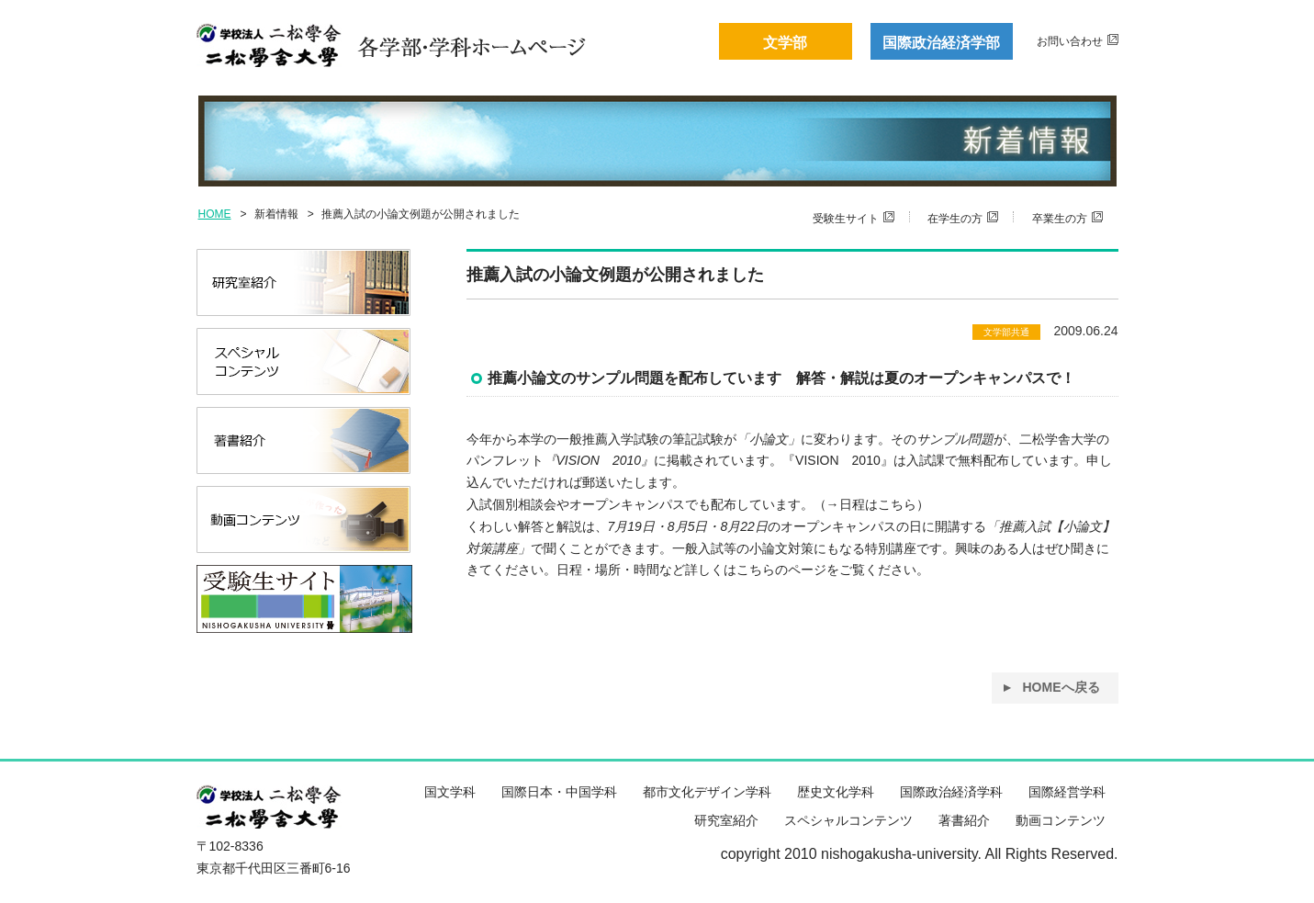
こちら (897, 504)
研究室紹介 (726, 820)
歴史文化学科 (835, 791)
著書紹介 (964, 820)
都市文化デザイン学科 (707, 791)
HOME (214, 214)
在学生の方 (955, 218)
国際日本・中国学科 (559, 791)
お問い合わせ (1070, 41)
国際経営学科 (1067, 791)
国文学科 (450, 791)
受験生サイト (846, 218)
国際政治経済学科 (951, 791)
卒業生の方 (1059, 218)
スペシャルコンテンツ (848, 820)
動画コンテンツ (1061, 820)
